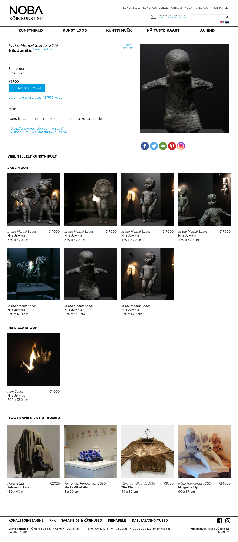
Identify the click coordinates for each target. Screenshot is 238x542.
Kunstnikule (131, 8)
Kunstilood (75, 30)
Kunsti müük (119, 30)
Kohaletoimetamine (26, 520)
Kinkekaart (203, 8)
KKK (52, 520)
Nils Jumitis (20, 51)
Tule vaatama (128, 46)
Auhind (207, 30)
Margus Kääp (188, 487)
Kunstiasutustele (155, 8)
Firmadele (117, 520)
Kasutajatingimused (150, 520)
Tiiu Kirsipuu (130, 487)
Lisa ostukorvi (26, 88)
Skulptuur (17, 68)
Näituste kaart (163, 30)
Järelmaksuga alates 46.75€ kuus (35, 97)
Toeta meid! (221, 8)
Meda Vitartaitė (76, 487)
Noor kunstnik (42, 49)
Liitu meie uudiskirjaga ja (171, 16)
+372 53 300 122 (140, 529)
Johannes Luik (18, 487)
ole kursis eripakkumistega (173, 18)
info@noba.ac (161, 529)
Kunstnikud (31, 30)
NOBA (188, 8)
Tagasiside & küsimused (81, 520)
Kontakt (176, 8)
